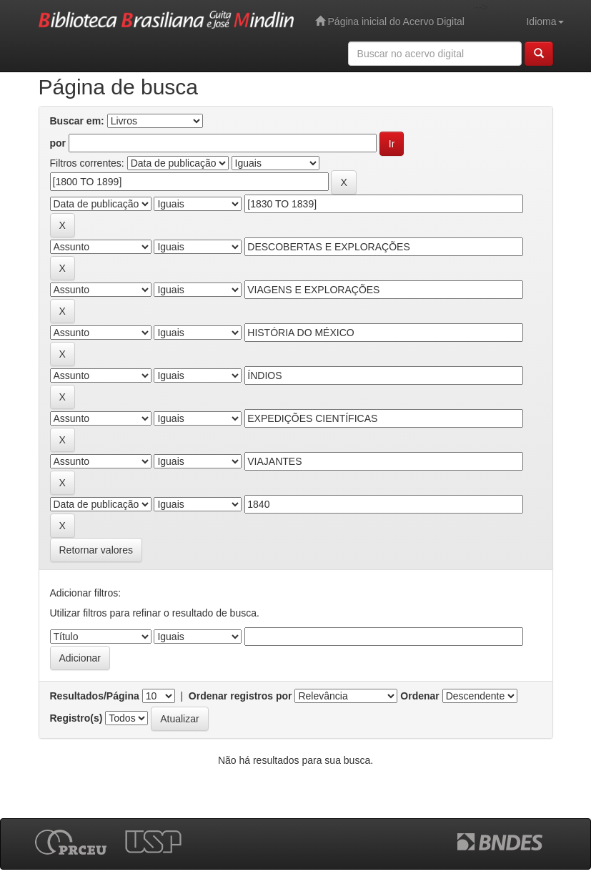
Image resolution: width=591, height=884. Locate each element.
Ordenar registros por (240, 696)
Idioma (544, 21)
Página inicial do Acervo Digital (390, 21)
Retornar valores (96, 550)
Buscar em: (77, 121)
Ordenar (419, 696)
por (58, 143)
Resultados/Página (94, 696)
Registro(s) (76, 718)
